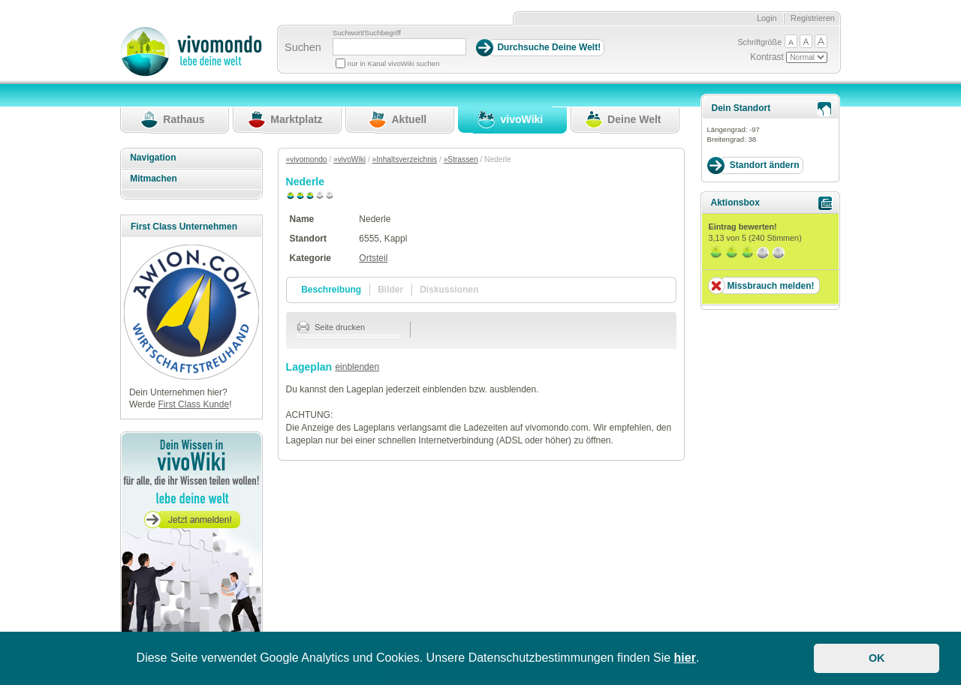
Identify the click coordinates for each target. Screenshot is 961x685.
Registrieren (813, 18)
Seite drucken (331, 327)
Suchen (303, 47)
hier (685, 657)
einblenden (357, 367)
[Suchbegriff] (399, 47)
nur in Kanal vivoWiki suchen (394, 63)
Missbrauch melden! (770, 286)
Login (767, 18)
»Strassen (461, 159)
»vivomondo (306, 159)
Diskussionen (449, 289)
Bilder (390, 289)
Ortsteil (373, 258)
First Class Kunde (193, 404)
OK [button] (877, 658)
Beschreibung (331, 289)
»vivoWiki (349, 159)
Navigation (153, 157)
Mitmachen (153, 178)
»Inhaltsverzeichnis (405, 159)
